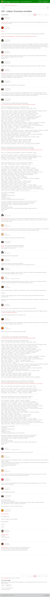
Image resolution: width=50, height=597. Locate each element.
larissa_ (6, 224)
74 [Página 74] (34, 14)
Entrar (40, 1)
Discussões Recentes (5, 589)
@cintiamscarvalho (5, 22)
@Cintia (2, 31)
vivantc (6, 327)
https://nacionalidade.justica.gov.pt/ (10, 312)
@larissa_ (3, 246)
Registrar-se (45, 1)
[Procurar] (48, 8)
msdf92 (6, 277)
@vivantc (3, 452)
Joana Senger (7, 530)
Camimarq (6, 286)
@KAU (2, 245)
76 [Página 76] (39, 14)
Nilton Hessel (7, 27)
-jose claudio (7, 259)
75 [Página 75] (37, 14)
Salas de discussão (15, 1)
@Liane (2, 322)
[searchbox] (25, 8)
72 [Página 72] (30, 14)
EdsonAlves (7, 268)
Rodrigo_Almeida (8, 509)
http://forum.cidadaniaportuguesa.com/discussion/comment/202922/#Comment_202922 (19, 36)
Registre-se (7, 578)
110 (45, 14)
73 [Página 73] (32, 14)
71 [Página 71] (28, 14)
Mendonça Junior (7, 40)
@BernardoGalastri (5, 218)
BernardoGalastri (8, 88)
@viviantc (3, 474)
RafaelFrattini (7, 17)
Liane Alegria (7, 51)
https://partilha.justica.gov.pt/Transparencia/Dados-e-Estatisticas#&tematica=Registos (18, 104)
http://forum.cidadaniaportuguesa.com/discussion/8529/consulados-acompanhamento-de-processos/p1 (22, 149)
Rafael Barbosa (7, 479)
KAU (5, 214)
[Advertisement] (25, 564)
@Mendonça (3, 55)
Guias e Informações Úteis (26, 1)
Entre (2, 578)
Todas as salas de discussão (7, 588)
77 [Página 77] (41, 14)
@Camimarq (3, 308)
